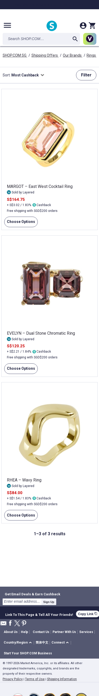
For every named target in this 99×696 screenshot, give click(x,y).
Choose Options (19, 223)
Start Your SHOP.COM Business (28, 653)
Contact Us (41, 632)
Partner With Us (64, 632)
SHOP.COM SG (15, 55)
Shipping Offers (45, 55)
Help (24, 632)
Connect (58, 642)
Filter (86, 74)
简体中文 (42, 642)
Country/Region (16, 642)
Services (86, 632)
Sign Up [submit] (48, 601)
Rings (92, 55)
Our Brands (72, 55)
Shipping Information (62, 679)
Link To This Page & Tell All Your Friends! (39, 614)
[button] (18, 643)
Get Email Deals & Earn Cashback (32, 594)
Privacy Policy (13, 679)
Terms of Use (35, 679)
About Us (11, 632)
